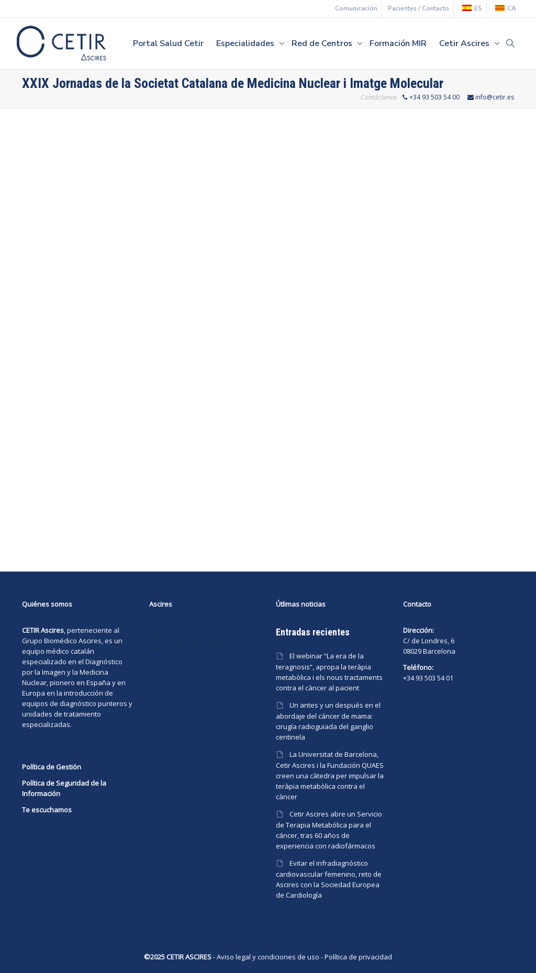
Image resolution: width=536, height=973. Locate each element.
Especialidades (246, 43)
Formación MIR (398, 43)
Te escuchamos (47, 809)
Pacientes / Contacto (418, 8)
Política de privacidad (358, 956)
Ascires (90, 640)
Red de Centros (323, 43)
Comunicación (356, 8)
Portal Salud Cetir (168, 43)
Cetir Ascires (465, 43)
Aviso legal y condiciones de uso (268, 956)
